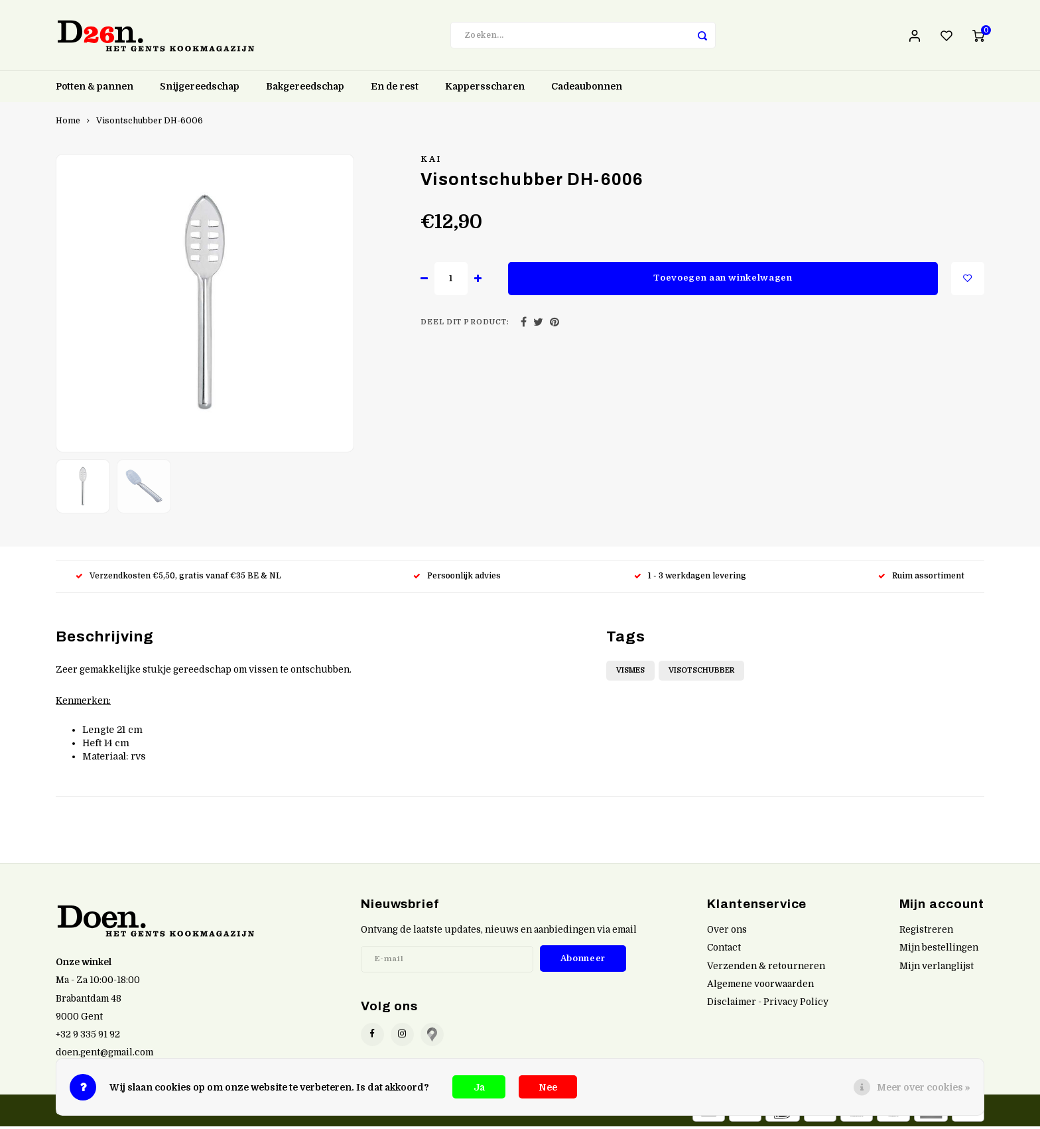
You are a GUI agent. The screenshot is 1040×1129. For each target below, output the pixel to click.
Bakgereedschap (305, 89)
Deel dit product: (465, 325)
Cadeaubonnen (586, 89)
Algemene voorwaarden (760, 987)
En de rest (395, 89)
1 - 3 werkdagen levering (690, 578)
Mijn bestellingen (938, 950)
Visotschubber (701, 673)
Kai (431, 161)
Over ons (727, 932)
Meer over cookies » (923, 1087)
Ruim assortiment (921, 578)
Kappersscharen (485, 89)
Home (68, 123)
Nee (548, 1087)
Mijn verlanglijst (936, 969)
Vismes (630, 673)
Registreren (926, 932)
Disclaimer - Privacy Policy (767, 1005)
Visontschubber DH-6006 (149, 123)
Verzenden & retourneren (766, 969)
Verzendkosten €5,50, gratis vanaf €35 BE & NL (178, 578)
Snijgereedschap (199, 89)
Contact (724, 950)
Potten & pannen (94, 89)
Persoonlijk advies (458, 578)
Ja (479, 1087)
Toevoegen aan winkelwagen (723, 280)
